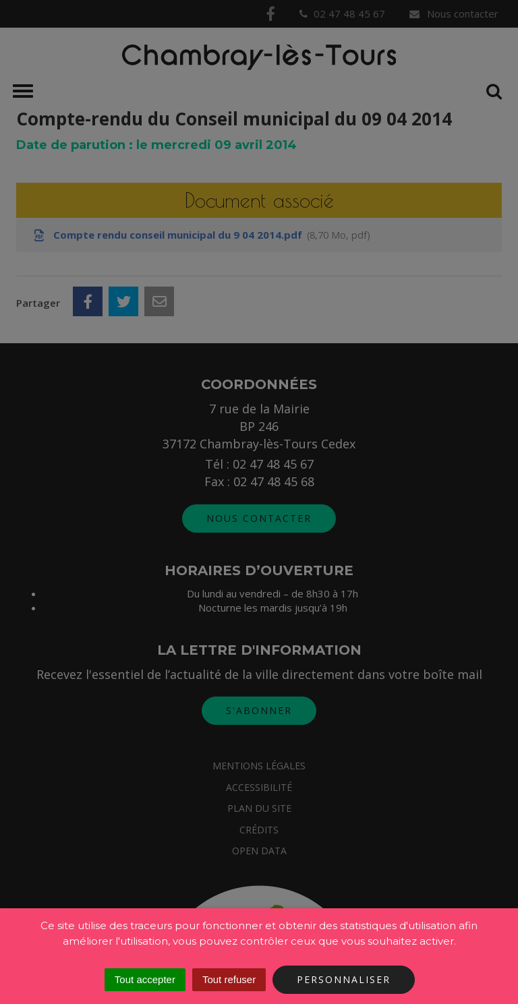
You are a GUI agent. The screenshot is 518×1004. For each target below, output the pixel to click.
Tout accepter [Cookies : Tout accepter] (145, 979)
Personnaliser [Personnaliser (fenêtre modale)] (344, 979)
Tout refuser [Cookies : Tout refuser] (229, 979)
